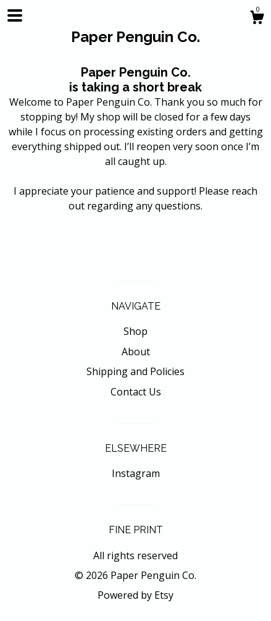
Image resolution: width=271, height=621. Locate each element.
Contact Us (135, 392)
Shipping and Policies (135, 371)
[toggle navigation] (14, 15)
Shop (135, 331)
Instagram (136, 473)
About (136, 351)
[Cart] (257, 18)
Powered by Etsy (135, 595)
